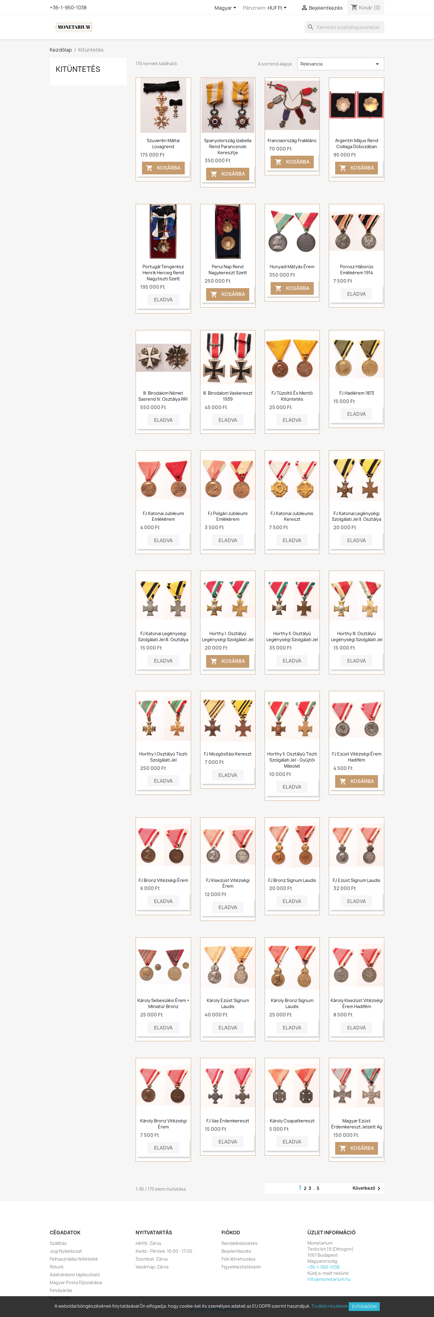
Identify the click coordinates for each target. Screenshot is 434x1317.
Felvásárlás (61, 1290)
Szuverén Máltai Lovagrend (163, 143)
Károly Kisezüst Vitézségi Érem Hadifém (357, 1003)
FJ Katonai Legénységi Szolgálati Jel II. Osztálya (356, 516)
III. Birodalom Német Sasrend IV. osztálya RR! (163, 396)
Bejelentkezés (236, 1251)
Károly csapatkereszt (292, 1121)
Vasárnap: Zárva (152, 1267)
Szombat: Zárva (152, 1259)
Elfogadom (364, 1306)
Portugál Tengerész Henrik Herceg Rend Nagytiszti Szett (163, 273)
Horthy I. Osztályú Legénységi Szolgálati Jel (227, 636)
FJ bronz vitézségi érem (163, 880)
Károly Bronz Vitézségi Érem (163, 1124)
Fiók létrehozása (238, 1259)
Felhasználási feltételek (74, 1259)
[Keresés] (344, 27)
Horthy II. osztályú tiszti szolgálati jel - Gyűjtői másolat (292, 760)
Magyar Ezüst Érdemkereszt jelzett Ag (356, 1124)
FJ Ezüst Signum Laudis (356, 880)
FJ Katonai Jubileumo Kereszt (292, 516)
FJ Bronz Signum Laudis (292, 880)
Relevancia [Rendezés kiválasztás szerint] (340, 64)
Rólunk (57, 1267)
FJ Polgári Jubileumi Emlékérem (227, 516)
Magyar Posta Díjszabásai (76, 1282)
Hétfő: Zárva (148, 1243)
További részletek (329, 1306)
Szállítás (58, 1243)
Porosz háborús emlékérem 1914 (356, 269)
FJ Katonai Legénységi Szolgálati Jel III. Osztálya (163, 636)
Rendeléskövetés (240, 1243)
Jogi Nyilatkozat (66, 1251)
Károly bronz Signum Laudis (292, 1003)
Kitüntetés (78, 69)
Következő (367, 1188)
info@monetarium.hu (329, 1279)
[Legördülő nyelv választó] (226, 8)
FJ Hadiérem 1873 (356, 393)
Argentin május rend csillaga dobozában (356, 143)
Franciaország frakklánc (292, 140)
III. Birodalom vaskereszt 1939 (228, 396)
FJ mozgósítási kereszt (228, 754)
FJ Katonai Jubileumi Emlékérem (163, 516)
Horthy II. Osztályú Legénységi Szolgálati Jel (292, 636)
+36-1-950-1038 (68, 7)
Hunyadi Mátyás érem (292, 266)
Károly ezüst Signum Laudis (228, 1003)
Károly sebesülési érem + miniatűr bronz (163, 1003)
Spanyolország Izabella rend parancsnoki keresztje (227, 146)
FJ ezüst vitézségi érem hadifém (356, 757)
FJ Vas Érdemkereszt (227, 1121)
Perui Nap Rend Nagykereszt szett (228, 269)
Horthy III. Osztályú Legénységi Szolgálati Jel (356, 636)
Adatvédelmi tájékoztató (75, 1274)
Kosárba (163, 168)
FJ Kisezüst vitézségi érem (228, 883)
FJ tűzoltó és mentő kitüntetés (292, 396)
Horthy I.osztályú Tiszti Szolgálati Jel (163, 757)
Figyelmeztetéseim (241, 1267)
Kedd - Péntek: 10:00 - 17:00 (164, 1251)
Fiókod (231, 1232)
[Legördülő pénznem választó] (278, 8)
